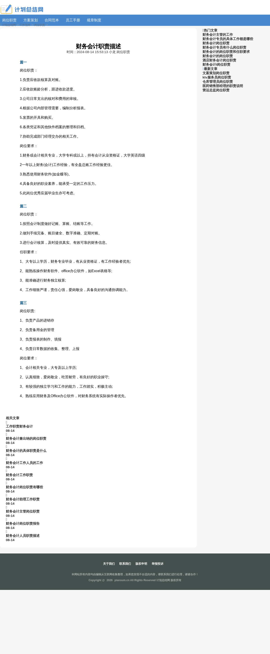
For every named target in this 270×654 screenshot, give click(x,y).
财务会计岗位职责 (216, 43)
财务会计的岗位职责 (217, 56)
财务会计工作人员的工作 (24, 463)
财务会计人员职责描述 (23, 536)
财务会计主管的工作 (217, 34)
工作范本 (25, 25)
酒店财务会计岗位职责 (219, 60)
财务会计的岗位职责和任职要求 (226, 52)
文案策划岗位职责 (216, 73)
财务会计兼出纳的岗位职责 (26, 438)
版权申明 (141, 563)
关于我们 (109, 563)
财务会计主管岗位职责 (23, 511)
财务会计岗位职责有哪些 (24, 487)
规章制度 (94, 20)
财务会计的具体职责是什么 (26, 450)
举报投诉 (157, 563)
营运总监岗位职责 (216, 90)
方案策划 (30, 20)
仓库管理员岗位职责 (217, 81)
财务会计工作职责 (19, 475)
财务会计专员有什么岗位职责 (224, 47)
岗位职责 (9, 20)
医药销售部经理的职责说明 (222, 86)
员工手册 (73, 20)
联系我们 (125, 563)
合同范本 (52, 20)
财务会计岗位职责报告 (23, 523)
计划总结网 (9, 25)
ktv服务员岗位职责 (216, 77)
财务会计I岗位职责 (216, 64)
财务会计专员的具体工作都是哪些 (227, 39)
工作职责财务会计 (19, 426)
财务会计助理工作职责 (23, 499)
